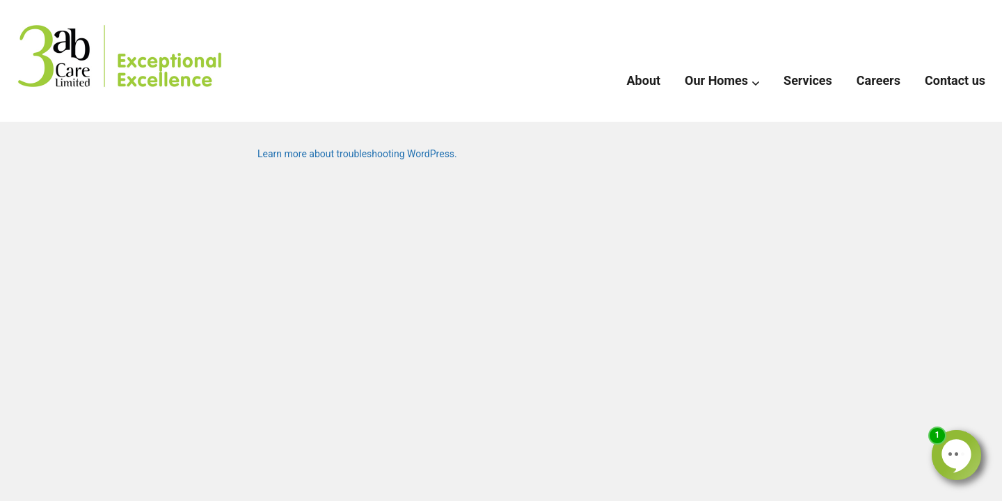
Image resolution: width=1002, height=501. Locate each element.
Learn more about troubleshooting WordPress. (357, 153)
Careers (878, 80)
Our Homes (716, 80)
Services (808, 80)
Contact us (955, 80)
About (644, 80)
